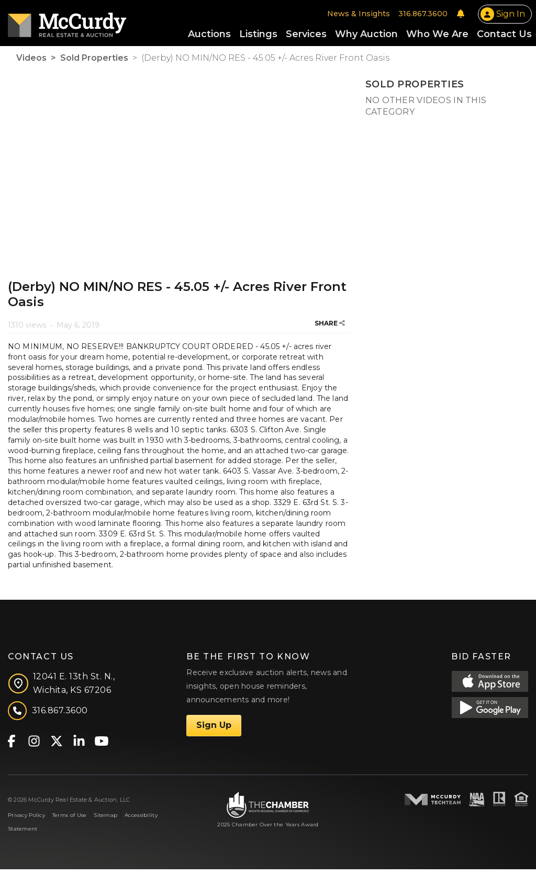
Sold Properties (94, 64)
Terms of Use (69, 820)
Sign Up (213, 731)
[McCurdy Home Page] (67, 24)
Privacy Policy (26, 820)
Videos (31, 64)
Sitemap (105, 820)
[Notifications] (461, 17)
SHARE (330, 329)
